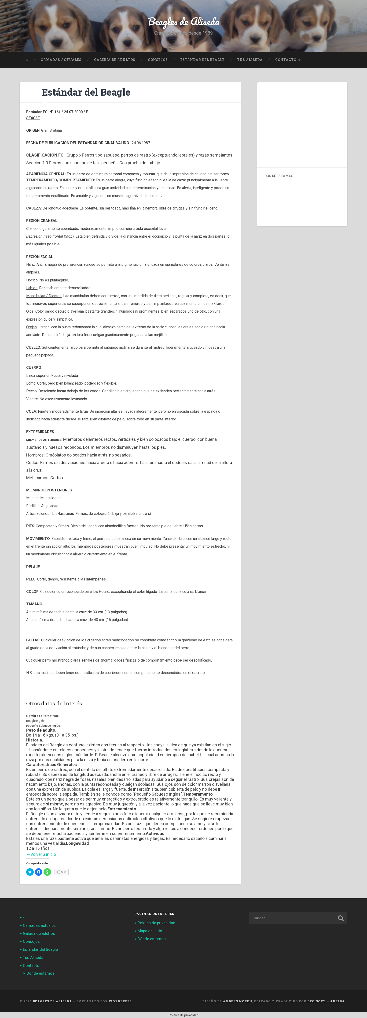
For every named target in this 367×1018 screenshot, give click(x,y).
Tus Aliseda (250, 60)
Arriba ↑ (338, 1001)
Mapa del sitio (150, 930)
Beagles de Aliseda (183, 21)
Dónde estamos (40, 973)
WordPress (120, 1001)
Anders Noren (237, 1001)
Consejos (158, 60)
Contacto (285, 60)
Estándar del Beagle (202, 60)
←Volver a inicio (41, 854)
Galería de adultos (114, 60)
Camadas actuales (61, 60)
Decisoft (316, 1001)
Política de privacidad (156, 923)
